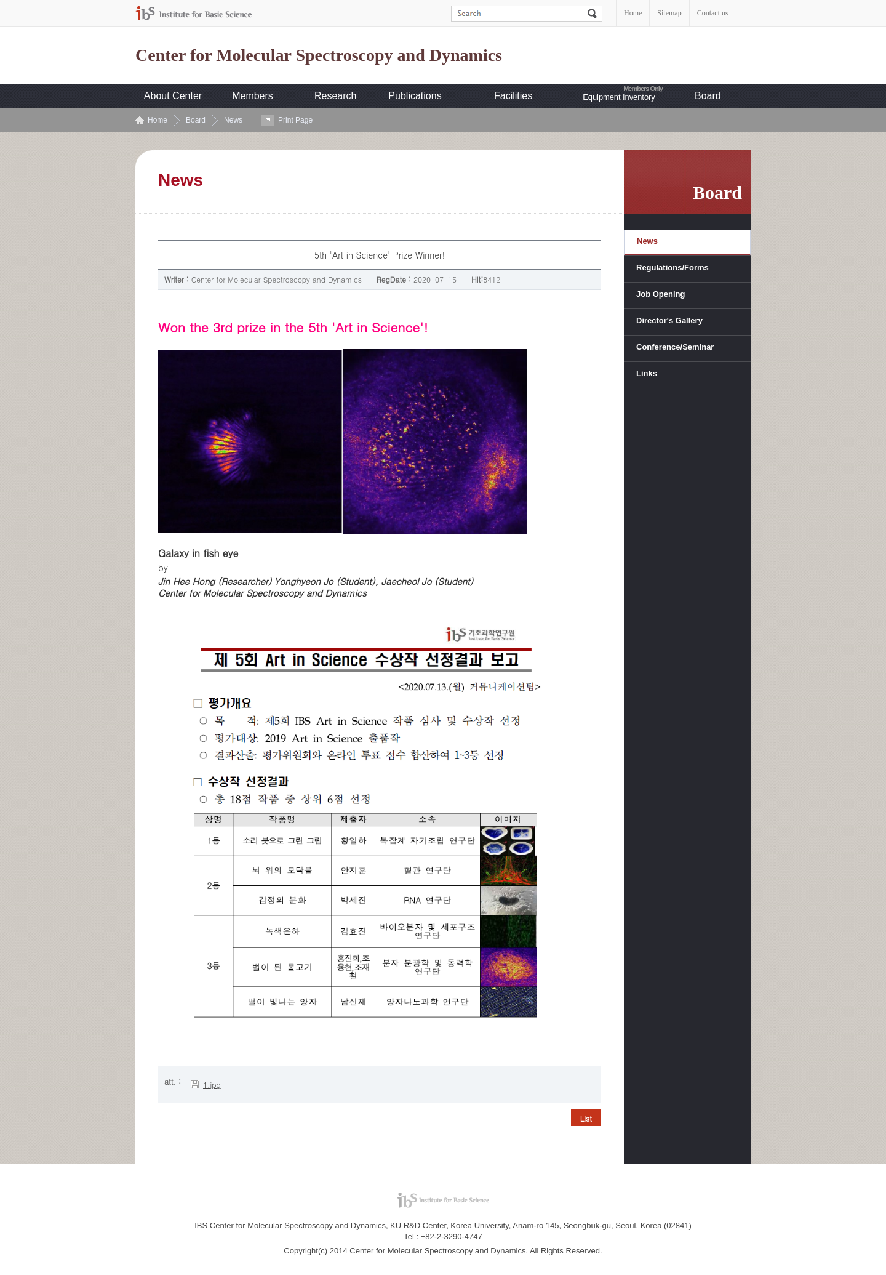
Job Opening (660, 294)
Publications (414, 95)
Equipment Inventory (619, 97)
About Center (173, 95)
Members (252, 95)
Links (646, 373)
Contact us (712, 13)
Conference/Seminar (675, 347)
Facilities (513, 95)
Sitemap (669, 13)
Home (633, 13)
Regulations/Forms (672, 267)
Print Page (295, 120)
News (233, 120)
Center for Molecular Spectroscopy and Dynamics (318, 55)
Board (708, 95)
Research (335, 95)
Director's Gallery (669, 320)
